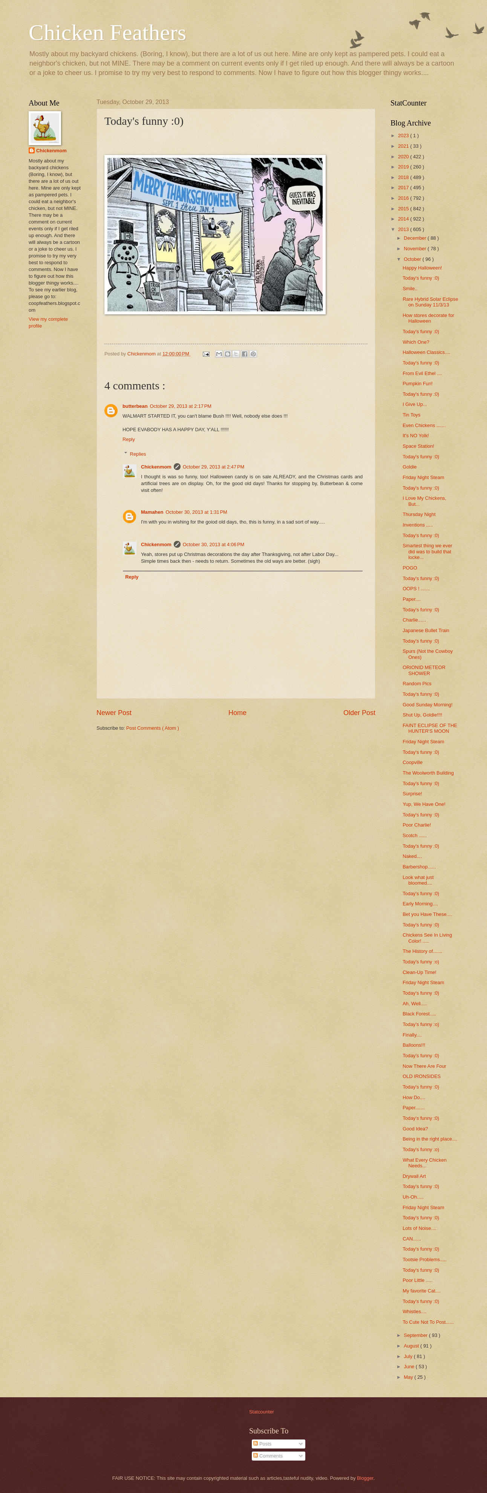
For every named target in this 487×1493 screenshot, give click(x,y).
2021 (404, 146)
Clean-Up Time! (419, 972)
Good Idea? (415, 1129)
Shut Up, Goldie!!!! (422, 715)
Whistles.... (414, 1311)
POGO (410, 568)
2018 (404, 177)
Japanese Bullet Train (426, 630)
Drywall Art (414, 1176)
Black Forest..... (419, 1014)
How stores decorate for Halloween (428, 318)
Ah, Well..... (415, 1003)
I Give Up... (415, 404)
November (415, 248)
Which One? (416, 342)
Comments (268, 1456)
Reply (129, 439)
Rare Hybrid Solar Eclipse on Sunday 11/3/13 (430, 302)
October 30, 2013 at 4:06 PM (214, 544)
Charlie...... (414, 620)
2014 (404, 219)
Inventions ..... (418, 525)
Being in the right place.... (430, 1139)
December (415, 238)
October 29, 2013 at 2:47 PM (214, 467)
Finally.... (412, 1035)
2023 (404, 135)
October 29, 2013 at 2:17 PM (181, 406)
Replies (138, 453)
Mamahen (152, 512)
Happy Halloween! (422, 268)
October (413, 259)
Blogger (365, 1478)
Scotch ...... (415, 835)
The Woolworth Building (428, 773)
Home (237, 713)
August (412, 1346)
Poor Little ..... (417, 1280)
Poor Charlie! (417, 825)
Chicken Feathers (107, 32)
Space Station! (418, 446)
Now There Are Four (424, 1066)
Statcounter (261, 1412)
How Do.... (414, 1097)
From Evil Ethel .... (422, 373)
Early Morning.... (420, 904)
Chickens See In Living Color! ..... (427, 937)
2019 (404, 167)
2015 (404, 208)
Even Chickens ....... (424, 425)
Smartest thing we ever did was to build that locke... (427, 551)
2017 (404, 187)
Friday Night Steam (423, 477)
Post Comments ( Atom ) (152, 728)
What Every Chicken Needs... (425, 1162)
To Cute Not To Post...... (428, 1322)
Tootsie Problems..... (425, 1259)
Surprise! (412, 793)
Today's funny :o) (421, 962)
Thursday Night (419, 514)
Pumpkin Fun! (417, 383)
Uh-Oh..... (413, 1197)
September (416, 1335)
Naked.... (412, 856)
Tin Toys (411, 415)
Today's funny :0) (421, 278)
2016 (404, 198)
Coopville (413, 762)
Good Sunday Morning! (427, 704)
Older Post (359, 713)
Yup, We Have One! (424, 804)
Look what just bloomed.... (418, 880)
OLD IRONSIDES (422, 1076)
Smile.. (410, 288)
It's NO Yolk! (416, 435)
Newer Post (114, 713)
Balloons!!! (414, 1045)
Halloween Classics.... (426, 352)
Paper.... (412, 599)
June (410, 1366)
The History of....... (422, 951)
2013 (404, 229)
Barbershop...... (419, 867)
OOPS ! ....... (416, 588)
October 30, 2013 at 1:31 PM (196, 512)
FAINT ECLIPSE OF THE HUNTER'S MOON (430, 728)
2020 (404, 156)
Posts (262, 1444)
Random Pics (417, 683)
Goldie (410, 467)
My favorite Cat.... (422, 1291)
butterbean (135, 406)
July (408, 1356)
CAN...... (412, 1239)
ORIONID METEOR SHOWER (424, 670)
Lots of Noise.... (419, 1228)
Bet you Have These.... (427, 914)
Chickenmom (156, 467)
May (409, 1377)
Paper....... (414, 1107)
